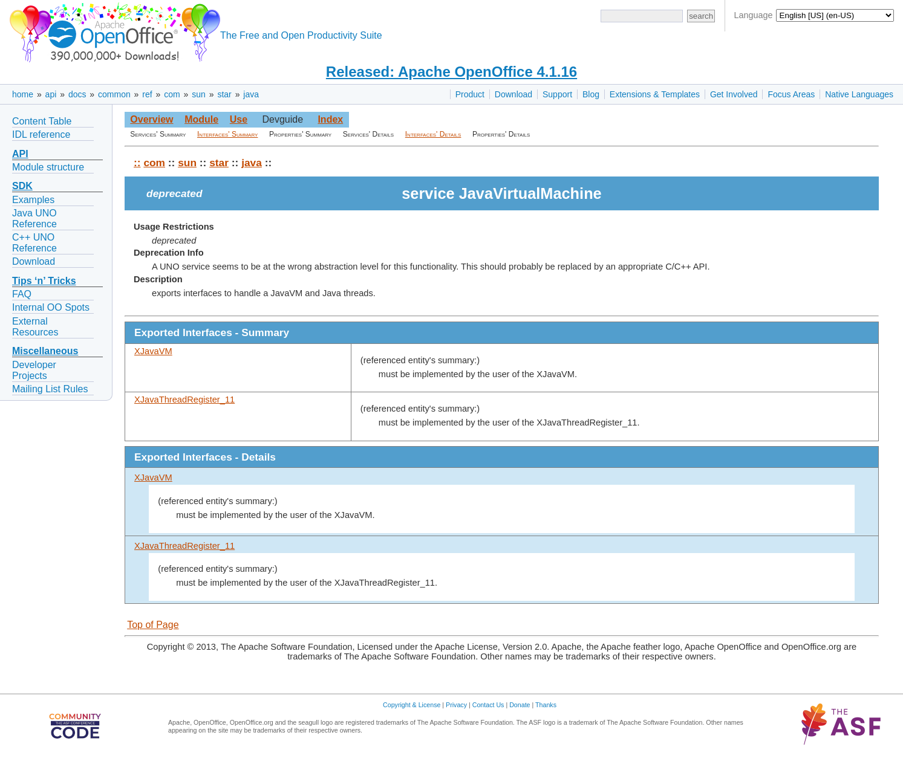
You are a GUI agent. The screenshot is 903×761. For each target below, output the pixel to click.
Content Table (41, 121)
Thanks (545, 704)
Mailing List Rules (50, 389)
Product (469, 94)
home (22, 94)
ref (147, 94)
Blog (590, 94)
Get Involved (734, 94)
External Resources (35, 326)
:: (137, 163)
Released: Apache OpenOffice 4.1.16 (451, 71)
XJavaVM (153, 351)
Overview (151, 119)
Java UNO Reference (34, 218)
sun (199, 94)
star (224, 94)
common (114, 94)
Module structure (48, 167)
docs (77, 94)
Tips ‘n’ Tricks (44, 281)
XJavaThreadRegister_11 (184, 399)
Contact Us (488, 704)
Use (238, 119)
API (20, 154)
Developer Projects (34, 370)
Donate (519, 704)
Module (201, 119)
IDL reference (41, 134)
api (51, 94)
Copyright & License (411, 704)
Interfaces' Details (433, 134)
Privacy (456, 704)
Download (513, 94)
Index (330, 119)
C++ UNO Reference (34, 242)
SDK (22, 186)
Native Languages (859, 94)
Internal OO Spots (51, 307)
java (251, 94)
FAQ (21, 294)
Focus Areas (791, 94)
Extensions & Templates (655, 94)
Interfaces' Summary (227, 134)
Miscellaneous (45, 351)
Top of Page (152, 625)
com (172, 94)
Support (557, 94)
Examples (33, 200)
